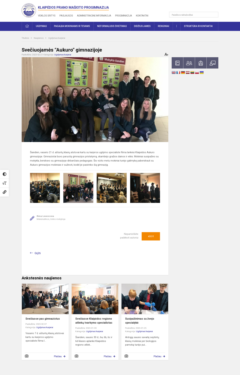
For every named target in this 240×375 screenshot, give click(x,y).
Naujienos (39, 38)
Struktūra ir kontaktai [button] (198, 26)
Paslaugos (66, 15)
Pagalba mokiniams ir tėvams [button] (72, 26)
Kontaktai (142, 15)
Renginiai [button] (163, 26)
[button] (195, 7)
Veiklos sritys (47, 15)
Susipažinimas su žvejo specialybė (139, 320)
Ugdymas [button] (41, 26)
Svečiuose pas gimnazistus (43, 318)
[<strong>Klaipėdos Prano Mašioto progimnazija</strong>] (30, 10)
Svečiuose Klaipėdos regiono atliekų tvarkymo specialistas (93, 320)
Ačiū (151, 236)
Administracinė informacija (94, 15)
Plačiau (58, 356)
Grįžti (38, 253)
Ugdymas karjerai (56, 38)
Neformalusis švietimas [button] (112, 26)
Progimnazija (123, 15)
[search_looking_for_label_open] (215, 14)
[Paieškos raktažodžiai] (193, 14)
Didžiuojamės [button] (142, 26)
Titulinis (26, 38)
